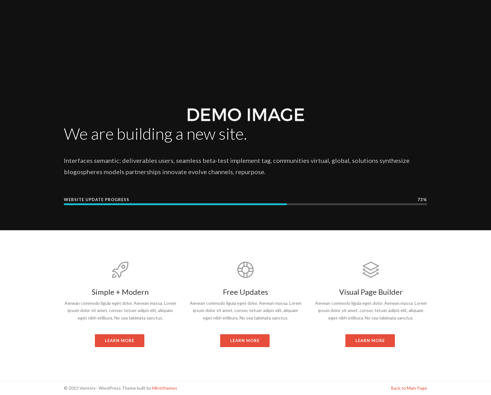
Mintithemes (164, 388)
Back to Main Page (409, 388)
